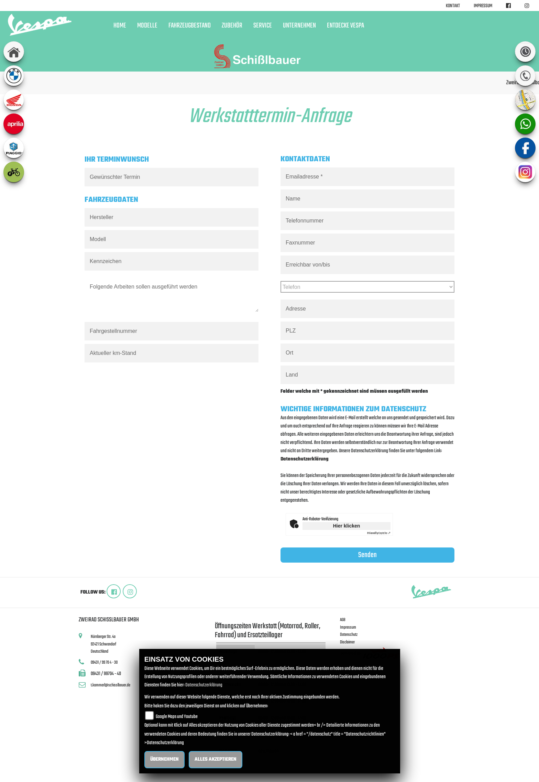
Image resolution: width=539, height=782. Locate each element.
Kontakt (453, 6)
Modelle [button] (147, 25)
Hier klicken (346, 526)
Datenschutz (349, 634)
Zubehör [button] (232, 25)
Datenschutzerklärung (304, 459)
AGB (342, 619)
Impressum (483, 6)
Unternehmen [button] (299, 25)
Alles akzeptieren (215, 759)
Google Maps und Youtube (177, 716)
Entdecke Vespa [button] (345, 25)
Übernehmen (164, 759)
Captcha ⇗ (378, 533)
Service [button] (262, 25)
